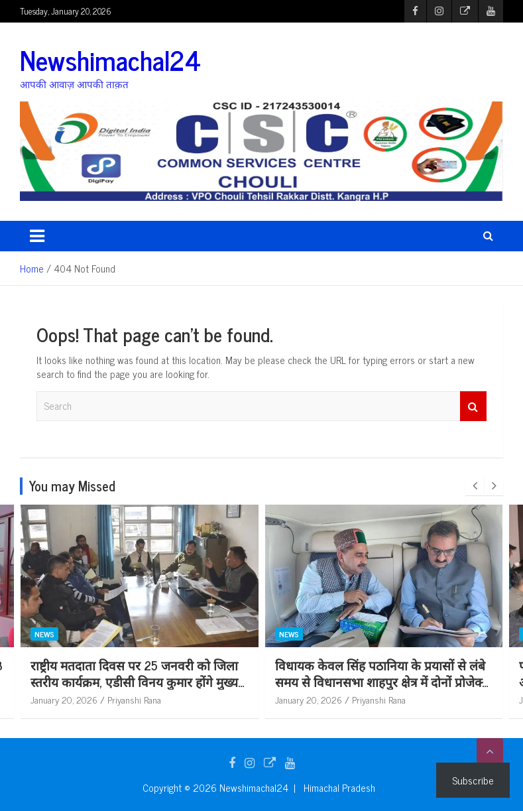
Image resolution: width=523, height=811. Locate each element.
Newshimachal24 (110, 60)
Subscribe (473, 779)
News (85, 633)
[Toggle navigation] (37, 236)
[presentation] (474, 486)
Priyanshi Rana (175, 699)
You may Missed (72, 486)
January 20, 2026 (104, 699)
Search (473, 406)
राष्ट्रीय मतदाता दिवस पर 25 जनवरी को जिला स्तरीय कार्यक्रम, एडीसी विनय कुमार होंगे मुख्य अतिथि (174, 681)
